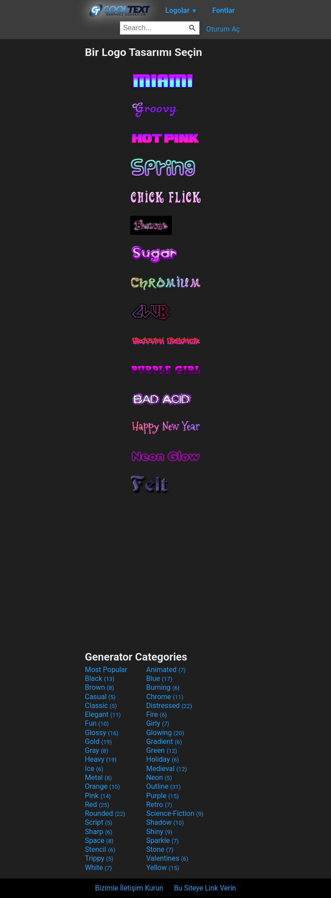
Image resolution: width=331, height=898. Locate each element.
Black (100, 678)
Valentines (167, 858)
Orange (102, 786)
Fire (156, 714)
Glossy (102, 732)
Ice (94, 768)
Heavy (100, 759)
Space (99, 840)
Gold (98, 741)
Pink (98, 795)
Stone (159, 849)
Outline (163, 786)
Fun (97, 723)
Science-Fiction (174, 813)
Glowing (165, 732)
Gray (96, 750)
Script (98, 822)
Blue (159, 678)
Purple (162, 795)
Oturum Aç (223, 29)
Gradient (164, 741)
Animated (166, 669)
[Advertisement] (42, 179)
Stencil (100, 849)
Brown (99, 687)
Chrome (164, 696)
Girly (157, 723)
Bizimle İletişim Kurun (129, 888)
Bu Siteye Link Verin (205, 888)
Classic (101, 705)
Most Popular (106, 669)
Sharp (98, 831)
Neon (159, 777)
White (98, 867)
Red (97, 804)
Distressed (169, 705)
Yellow (162, 867)
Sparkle (162, 840)
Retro (159, 804)
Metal (98, 777)
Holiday (162, 759)
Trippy (99, 858)
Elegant (103, 714)
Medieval (166, 768)
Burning (162, 687)
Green (161, 750)
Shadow (165, 822)
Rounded (105, 813)
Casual (100, 696)
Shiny (159, 831)
